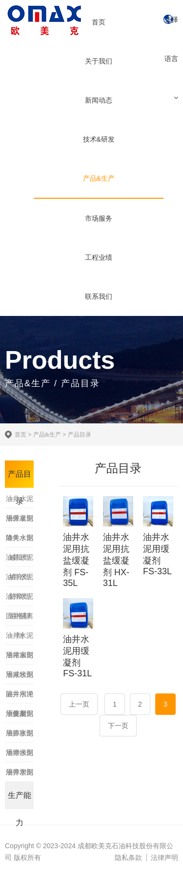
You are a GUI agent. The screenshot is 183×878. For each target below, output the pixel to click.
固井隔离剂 (19, 619)
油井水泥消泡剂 (19, 599)
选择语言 (171, 39)
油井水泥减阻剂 (19, 540)
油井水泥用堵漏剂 (19, 638)
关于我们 (98, 61)
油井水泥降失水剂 (19, 521)
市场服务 (98, 218)
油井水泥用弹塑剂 (19, 755)
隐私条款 (128, 857)
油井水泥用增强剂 (19, 736)
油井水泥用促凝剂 (19, 697)
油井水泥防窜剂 (19, 579)
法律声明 (164, 857)
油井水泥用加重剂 (19, 775)
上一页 (79, 704)
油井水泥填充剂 (19, 560)
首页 (98, 22)
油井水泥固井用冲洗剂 (19, 677)
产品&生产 (99, 178)
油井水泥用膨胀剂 (19, 716)
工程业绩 (98, 257)
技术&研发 (99, 139)
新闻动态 (98, 100)
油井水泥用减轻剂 (19, 658)
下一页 (118, 726)
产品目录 (79, 434)
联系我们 (98, 296)
